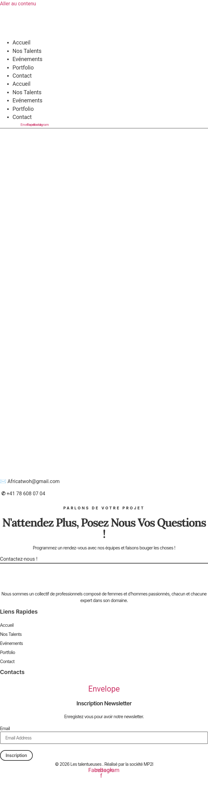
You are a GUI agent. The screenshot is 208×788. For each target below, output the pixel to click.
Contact (22, 76)
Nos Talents (27, 51)
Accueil (21, 42)
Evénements (27, 59)
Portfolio (23, 67)
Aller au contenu (18, 4)
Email (5, 728)
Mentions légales (104, 779)
